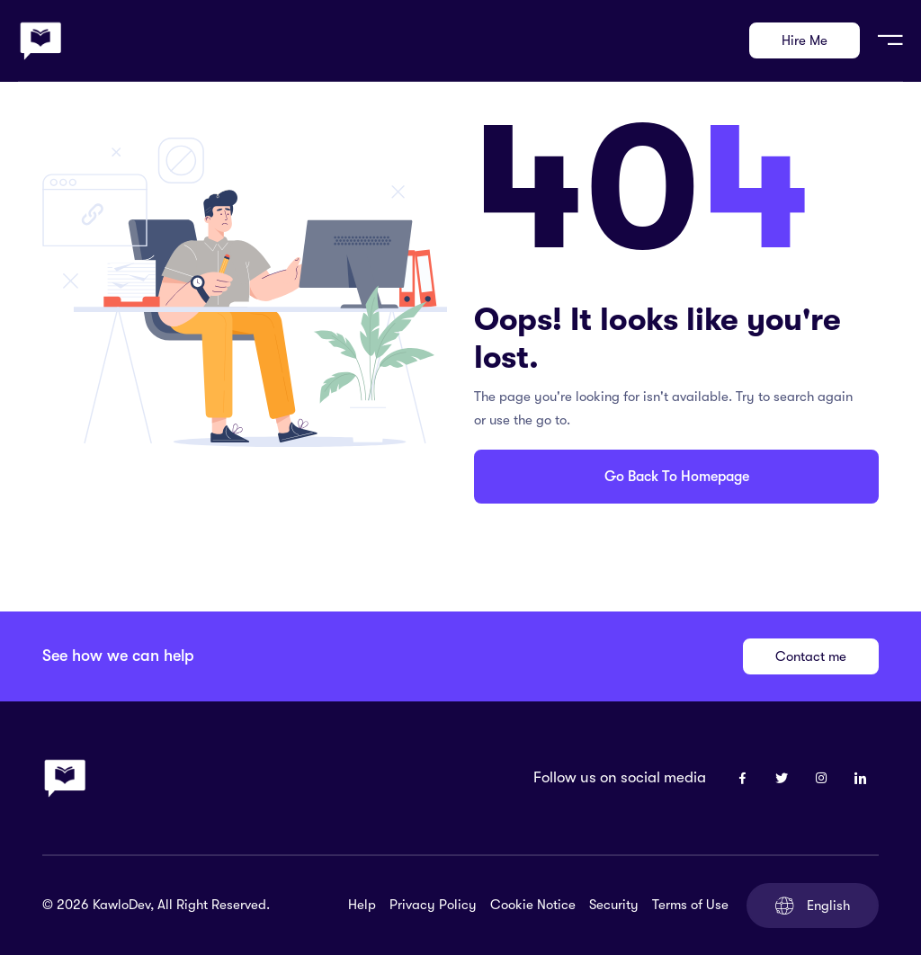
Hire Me (804, 40)
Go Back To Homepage (676, 477)
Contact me (810, 656)
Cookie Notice (533, 905)
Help (362, 905)
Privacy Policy (433, 905)
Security (614, 905)
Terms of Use (690, 905)
